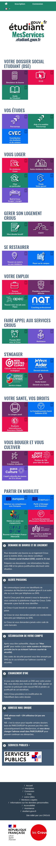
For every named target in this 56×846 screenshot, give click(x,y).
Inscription (20, 4)
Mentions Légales (29, 800)
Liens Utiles (29, 797)
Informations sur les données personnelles (29, 802)
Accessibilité (29, 805)
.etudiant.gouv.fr (28, 31)
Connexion (37, 4)
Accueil (29, 785)
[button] (7, 8)
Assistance (29, 808)
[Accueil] (6, 3)
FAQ (29, 794)
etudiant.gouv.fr (29, 811)
